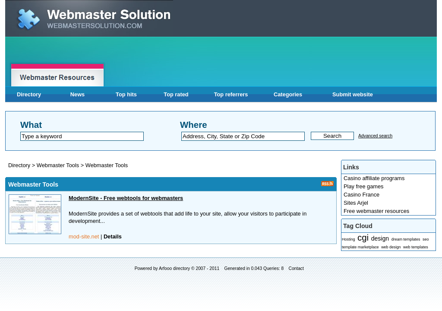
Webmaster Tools (59, 165)
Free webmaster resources (376, 211)
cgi (363, 237)
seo (426, 239)
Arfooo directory (174, 268)
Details (113, 236)
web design (391, 247)
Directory (29, 94)
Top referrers (231, 94)
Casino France (361, 194)
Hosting (348, 239)
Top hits (126, 94)
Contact (296, 268)
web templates (415, 247)
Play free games (363, 186)
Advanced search (375, 135)
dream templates (405, 239)
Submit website (352, 94)
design (380, 238)
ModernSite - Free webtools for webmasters (126, 198)
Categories (288, 94)
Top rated (176, 94)
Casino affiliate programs (374, 178)
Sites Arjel (356, 203)
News (77, 94)
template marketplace (360, 247)
